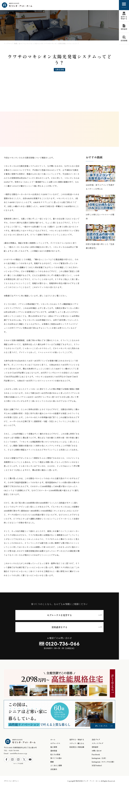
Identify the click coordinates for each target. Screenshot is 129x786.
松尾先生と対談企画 (76, 747)
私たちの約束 (55, 754)
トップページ (8, 43)
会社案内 (53, 769)
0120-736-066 (62, 643)
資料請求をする (59, 627)
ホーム (52, 739)
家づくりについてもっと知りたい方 (31, 43)
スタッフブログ (97, 743)
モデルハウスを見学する (59, 615)
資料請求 (95, 747)
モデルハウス (55, 743)
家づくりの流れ (56, 758)
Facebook (96, 754)
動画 (15, 43)
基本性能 (53, 751)
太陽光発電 (59, 69)
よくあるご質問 (56, 765)
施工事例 (53, 747)
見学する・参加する (76, 739)
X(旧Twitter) (97, 765)
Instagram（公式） (99, 758)
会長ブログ (96, 739)
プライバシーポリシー (11, 781)
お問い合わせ (97, 751)
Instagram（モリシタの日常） (103, 762)
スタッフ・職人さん (76, 743)
